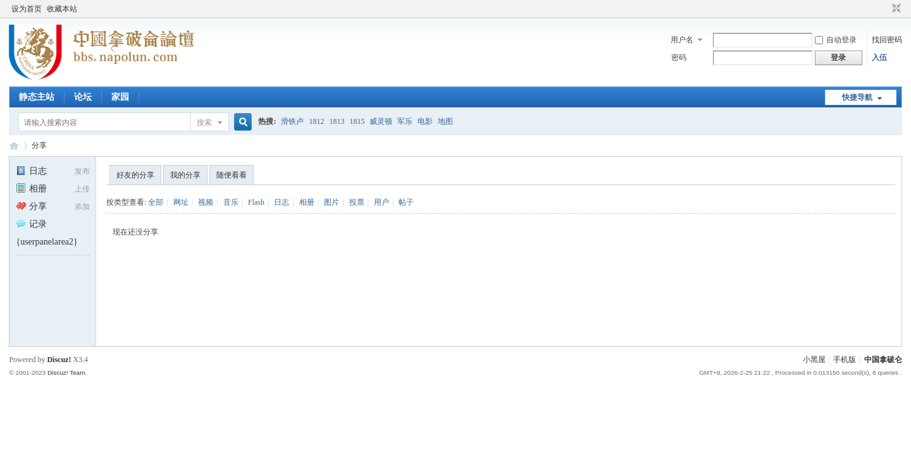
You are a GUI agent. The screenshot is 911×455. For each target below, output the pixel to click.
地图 (445, 121)
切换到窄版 (895, 9)
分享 (39, 145)
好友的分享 (135, 175)
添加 (82, 206)
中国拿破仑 (883, 359)
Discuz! (59, 359)
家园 (120, 97)
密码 (678, 57)
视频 (205, 202)
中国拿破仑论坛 (14, 145)
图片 (331, 202)
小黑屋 (814, 359)
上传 (82, 189)
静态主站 (36, 97)
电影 (425, 121)
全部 (155, 202)
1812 (316, 121)
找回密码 (887, 39)
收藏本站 (62, 8)
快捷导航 (857, 97)
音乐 (231, 202)
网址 (181, 202)
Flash (256, 202)
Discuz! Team (66, 372)
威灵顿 (380, 121)
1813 (336, 121)
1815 (356, 121)
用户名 (682, 39)
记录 (31, 224)
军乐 (404, 121)
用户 (381, 202)
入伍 (879, 57)
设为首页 (26, 8)
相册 (31, 188)
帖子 (406, 202)
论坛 (83, 97)
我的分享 (185, 175)
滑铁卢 (292, 121)
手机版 (844, 359)
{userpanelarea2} (46, 241)
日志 (31, 171)
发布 (82, 171)
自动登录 (836, 39)
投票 (356, 202)
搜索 (204, 122)
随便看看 (231, 175)
